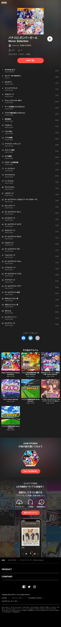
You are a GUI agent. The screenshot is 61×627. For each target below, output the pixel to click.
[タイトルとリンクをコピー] (37, 338)
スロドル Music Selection (10, 399)
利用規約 (4, 598)
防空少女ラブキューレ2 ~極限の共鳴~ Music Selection (50, 373)
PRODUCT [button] (7, 569)
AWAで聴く (30, 60)
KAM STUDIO (25, 45)
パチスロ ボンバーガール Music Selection (32, 560)
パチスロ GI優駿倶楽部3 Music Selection (30, 400)
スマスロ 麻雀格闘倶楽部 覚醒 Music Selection (30, 373)
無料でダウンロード (30, 513)
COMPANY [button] (7, 576)
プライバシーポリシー (18, 598)
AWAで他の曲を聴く (30, 471)
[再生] (50, 39)
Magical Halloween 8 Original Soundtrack (11, 373)
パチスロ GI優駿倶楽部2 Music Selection (10, 427)
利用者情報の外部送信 (35, 598)
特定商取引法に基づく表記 (9, 601)
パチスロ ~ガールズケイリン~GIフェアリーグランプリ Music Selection (50, 401)
